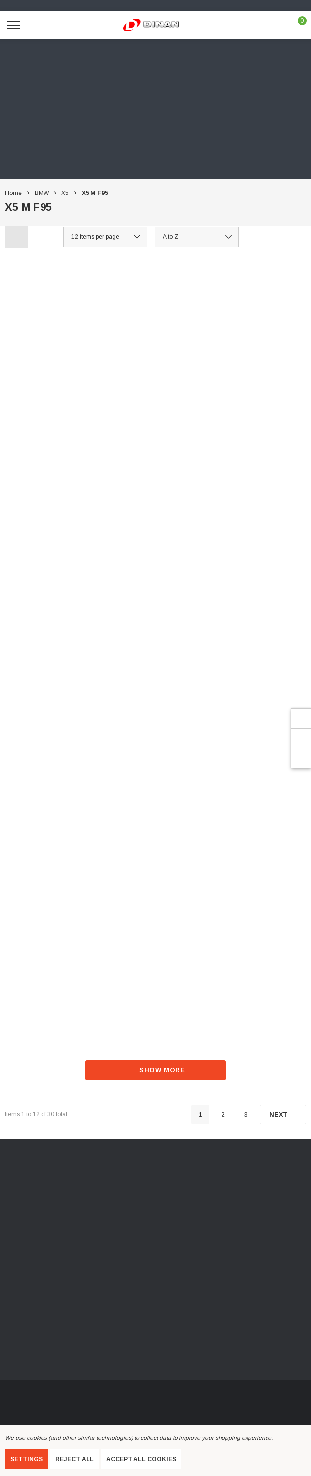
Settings (26, 1459)
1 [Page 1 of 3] (198, 1117)
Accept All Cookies (141, 1459)
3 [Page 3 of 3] (243, 1117)
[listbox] (197, 237)
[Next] (281, 1117)
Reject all (74, 1459)
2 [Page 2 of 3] (220, 1117)
